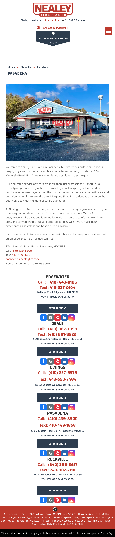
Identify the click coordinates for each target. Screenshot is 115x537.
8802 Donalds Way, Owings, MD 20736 (57, 385)
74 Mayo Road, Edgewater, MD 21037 (57, 292)
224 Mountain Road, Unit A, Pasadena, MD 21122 (57, 431)
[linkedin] (64, 318)
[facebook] (43, 318)
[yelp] (57, 318)
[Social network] (50, 361)
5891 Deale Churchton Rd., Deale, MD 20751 (57, 339)
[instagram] (71, 318)
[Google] (50, 318)
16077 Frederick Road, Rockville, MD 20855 (57, 474)
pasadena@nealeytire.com (22, 259)
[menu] (108, 31)
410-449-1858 (21, 255)
